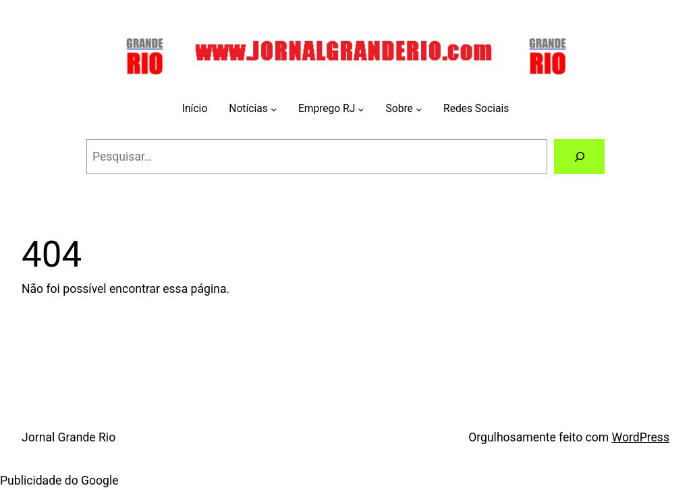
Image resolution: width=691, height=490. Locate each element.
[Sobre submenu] (419, 109)
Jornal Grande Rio (68, 437)
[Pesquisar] (579, 156)
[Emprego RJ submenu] (361, 109)
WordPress (640, 437)
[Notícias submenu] (274, 109)
